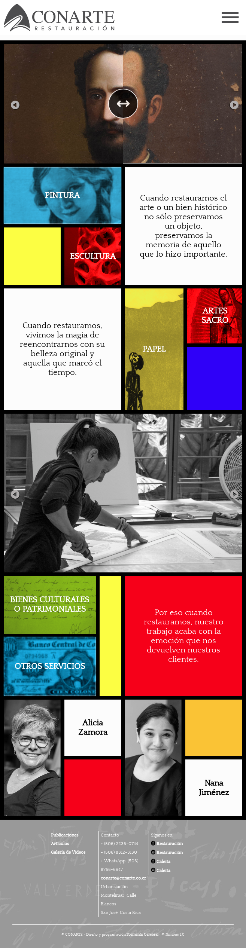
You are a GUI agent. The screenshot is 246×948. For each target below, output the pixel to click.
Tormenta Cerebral (142, 934)
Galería (160, 861)
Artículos (60, 843)
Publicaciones (64, 835)
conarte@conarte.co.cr (123, 878)
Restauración (167, 843)
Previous (14, 103)
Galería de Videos (68, 852)
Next (231, 103)
